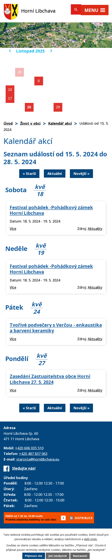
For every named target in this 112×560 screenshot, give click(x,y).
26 (29, 107)
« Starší (29, 173)
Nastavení (80, 556)
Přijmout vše (33, 556)
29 (58, 107)
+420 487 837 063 (33, 453)
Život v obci (30, 123)
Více (13, 228)
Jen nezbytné (57, 556)
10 (10, 90)
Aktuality (95, 228)
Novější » (81, 173)
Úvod (8, 123)
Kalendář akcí (60, 123)
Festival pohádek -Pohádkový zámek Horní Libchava (51, 210)
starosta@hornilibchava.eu (37, 459)
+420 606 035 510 (29, 448)
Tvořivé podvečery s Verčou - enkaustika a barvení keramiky (56, 328)
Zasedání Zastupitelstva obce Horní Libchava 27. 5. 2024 (50, 379)
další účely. (90, 539)
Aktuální (54, 173)
